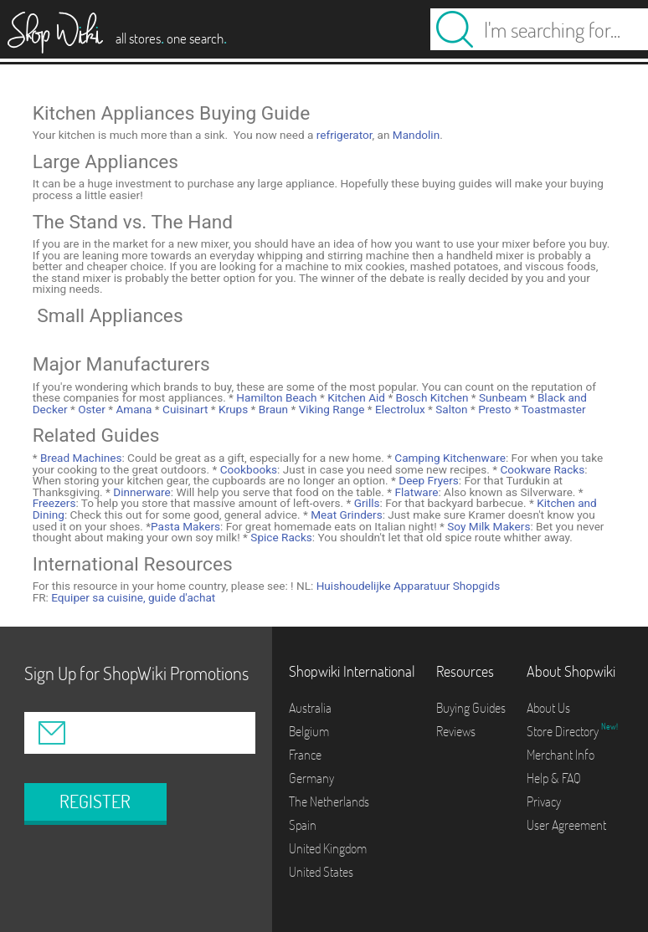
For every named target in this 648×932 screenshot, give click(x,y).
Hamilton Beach (275, 397)
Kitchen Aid (355, 397)
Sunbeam (501, 397)
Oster (90, 409)
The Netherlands (329, 801)
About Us (548, 707)
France (305, 754)
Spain (302, 825)
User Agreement (566, 825)
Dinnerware (141, 492)
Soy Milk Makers (488, 526)
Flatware (415, 492)
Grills (365, 503)
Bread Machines (80, 457)
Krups (232, 409)
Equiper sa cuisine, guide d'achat (133, 597)
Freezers (54, 503)
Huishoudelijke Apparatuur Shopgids (408, 585)
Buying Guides (471, 707)
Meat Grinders (345, 514)
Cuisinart (184, 409)
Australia (310, 707)
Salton (450, 409)
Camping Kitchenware (449, 457)
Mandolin (416, 134)
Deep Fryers (427, 480)
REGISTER (95, 801)
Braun (271, 409)
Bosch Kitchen (430, 397)
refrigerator (344, 134)
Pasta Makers (185, 526)
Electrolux (399, 409)
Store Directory (564, 731)
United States (321, 871)
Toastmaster (552, 409)
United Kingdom (328, 848)
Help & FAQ (554, 778)
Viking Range (330, 409)
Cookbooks (247, 469)
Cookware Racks (540, 469)
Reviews (456, 731)
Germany (311, 778)
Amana (132, 409)
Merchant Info (560, 754)
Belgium (309, 731)
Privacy (544, 801)
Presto (494, 409)
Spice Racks (280, 537)
